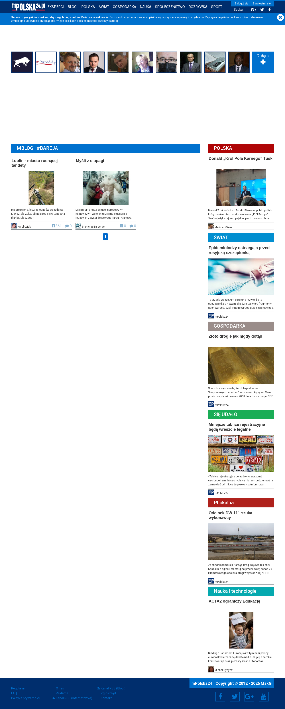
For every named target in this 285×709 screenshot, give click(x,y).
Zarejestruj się (262, 3)
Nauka (145, 7)
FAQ (14, 693)
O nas (60, 688)
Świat (104, 7)
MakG (266, 683)
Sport (216, 7)
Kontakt (106, 698)
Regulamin (18, 688)
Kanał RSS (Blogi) (113, 688)
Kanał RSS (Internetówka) (74, 698)
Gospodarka (124, 7)
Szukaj (238, 10)
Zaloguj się (241, 3)
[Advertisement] (142, 108)
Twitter (235, 696)
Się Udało (225, 414)
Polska (88, 7)
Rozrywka (198, 7)
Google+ (249, 696)
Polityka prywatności (25, 698)
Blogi (72, 7)
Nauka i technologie (235, 591)
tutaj (115, 20)
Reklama (62, 693)
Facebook (220, 696)
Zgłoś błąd (108, 693)
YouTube (264, 696)
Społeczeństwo (170, 7)
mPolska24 (202, 683)
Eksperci (55, 7)
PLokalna (224, 502)
